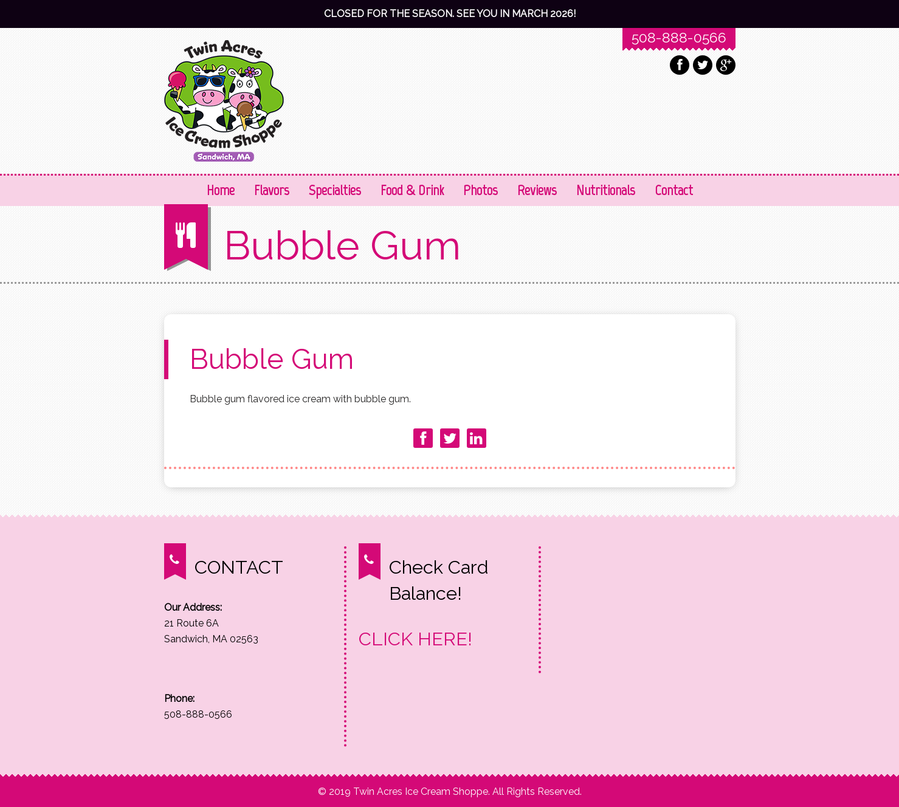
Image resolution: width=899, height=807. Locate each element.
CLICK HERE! (415, 639)
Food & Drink (412, 190)
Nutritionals (605, 190)
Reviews (537, 190)
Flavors (271, 190)
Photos (480, 190)
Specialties (335, 190)
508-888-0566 (679, 37)
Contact (674, 190)
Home (221, 190)
